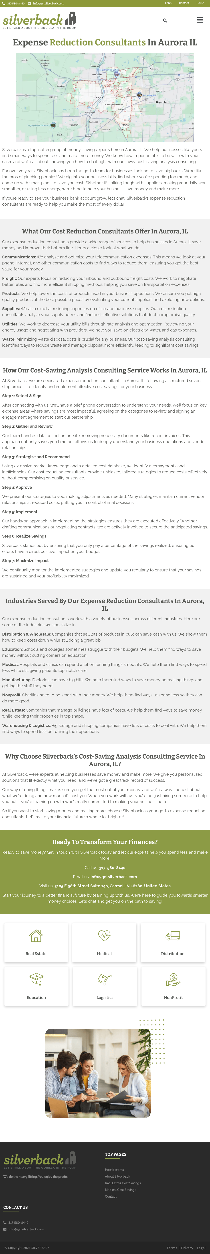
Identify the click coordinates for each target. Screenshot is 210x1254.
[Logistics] (105, 979)
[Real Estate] (36, 936)
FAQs (168, 3)
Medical (104, 953)
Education (36, 997)
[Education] (36, 979)
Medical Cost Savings (120, 1190)
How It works (114, 1170)
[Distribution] (173, 936)
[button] (200, 20)
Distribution (173, 953)
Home (200, 3)
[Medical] (104, 936)
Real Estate (36, 953)
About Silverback (117, 1176)
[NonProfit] (173, 979)
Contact (184, 3)
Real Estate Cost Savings (123, 1183)
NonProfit (173, 997)
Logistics (105, 997)
